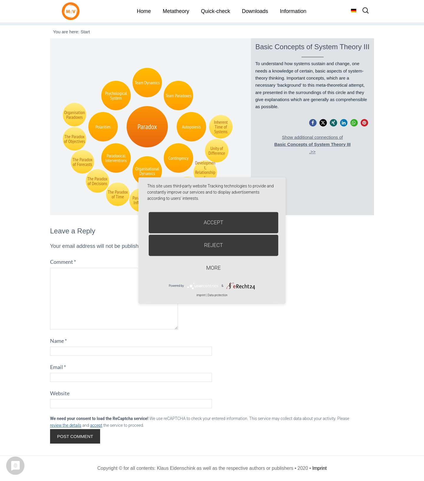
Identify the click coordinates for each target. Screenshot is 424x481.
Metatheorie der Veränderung (72, 11)
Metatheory (176, 11)
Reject (213, 245)
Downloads (255, 11)
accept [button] (96, 425)
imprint (201, 295)
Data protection (217, 295)
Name (58, 340)
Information (293, 11)
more (213, 268)
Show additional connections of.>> (312, 144)
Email (58, 367)
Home (144, 11)
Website (59, 393)
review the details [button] (65, 425)
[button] (313, 122)
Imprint (319, 468)
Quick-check (215, 11)
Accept (213, 222)
